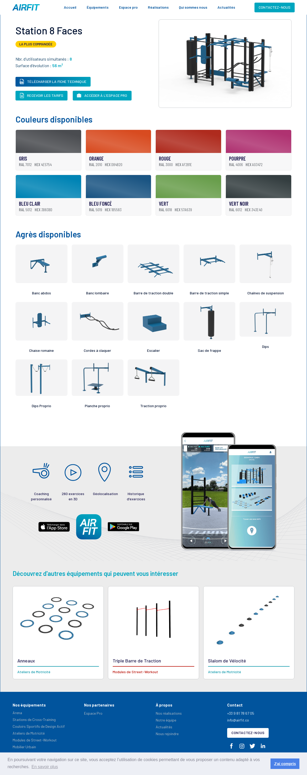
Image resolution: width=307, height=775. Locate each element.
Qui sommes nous (193, 7)
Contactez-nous (274, 7)
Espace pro (128, 7)
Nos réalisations (169, 713)
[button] (97, 7)
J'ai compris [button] (285, 764)
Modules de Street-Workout (35, 740)
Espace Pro (93, 713)
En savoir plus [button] (45, 767)
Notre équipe (166, 720)
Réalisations (158, 7)
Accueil (70, 7)
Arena (17, 712)
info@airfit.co (238, 720)
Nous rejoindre (167, 733)
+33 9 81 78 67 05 (240, 713)
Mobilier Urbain (24, 747)
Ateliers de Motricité (29, 733)
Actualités (226, 7)
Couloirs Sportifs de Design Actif (39, 726)
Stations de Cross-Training (34, 719)
